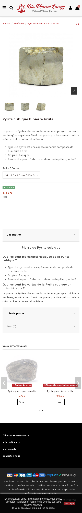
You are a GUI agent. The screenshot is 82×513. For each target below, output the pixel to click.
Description (41, 235)
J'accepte (69, 503)
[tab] (41, 235)
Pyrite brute (21, 391)
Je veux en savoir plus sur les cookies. (33, 508)
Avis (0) (41, 326)
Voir (21, 402)
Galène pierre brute (60, 391)
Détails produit (41, 313)
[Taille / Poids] (21, 175)
